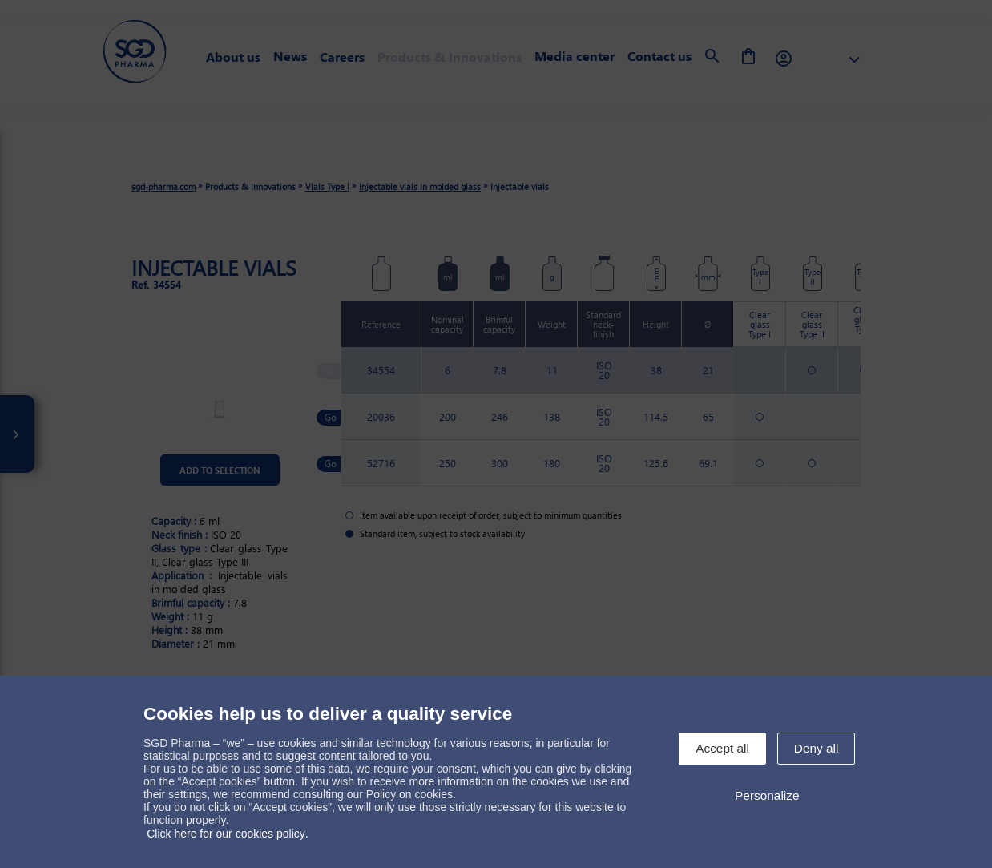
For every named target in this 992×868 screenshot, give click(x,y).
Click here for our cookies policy (226, 833)
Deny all (816, 748)
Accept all (722, 748)
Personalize (767, 795)
